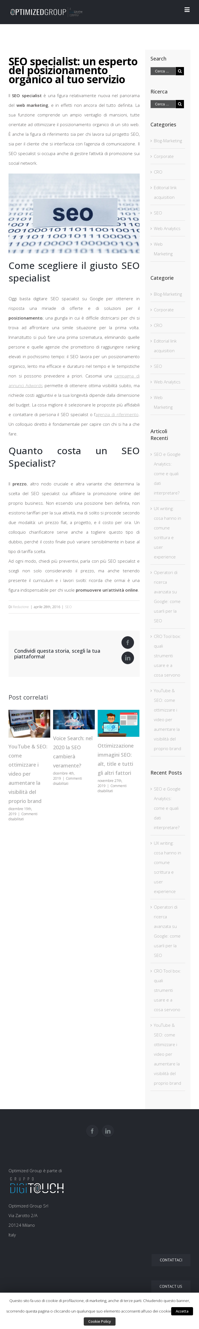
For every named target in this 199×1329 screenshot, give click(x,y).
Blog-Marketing (168, 140)
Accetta (182, 1311)
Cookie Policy (99, 1321)
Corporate (164, 156)
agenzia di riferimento (116, 414)
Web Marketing (163, 248)
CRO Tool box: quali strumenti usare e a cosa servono (167, 655)
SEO (68, 606)
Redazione (21, 606)
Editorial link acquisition (165, 192)
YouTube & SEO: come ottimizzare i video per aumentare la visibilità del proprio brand (28, 773)
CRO (158, 172)
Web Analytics (167, 228)
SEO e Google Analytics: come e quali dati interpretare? (167, 473)
